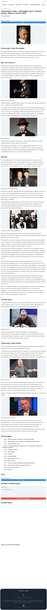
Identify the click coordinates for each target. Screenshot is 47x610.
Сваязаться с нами (23, 590)
